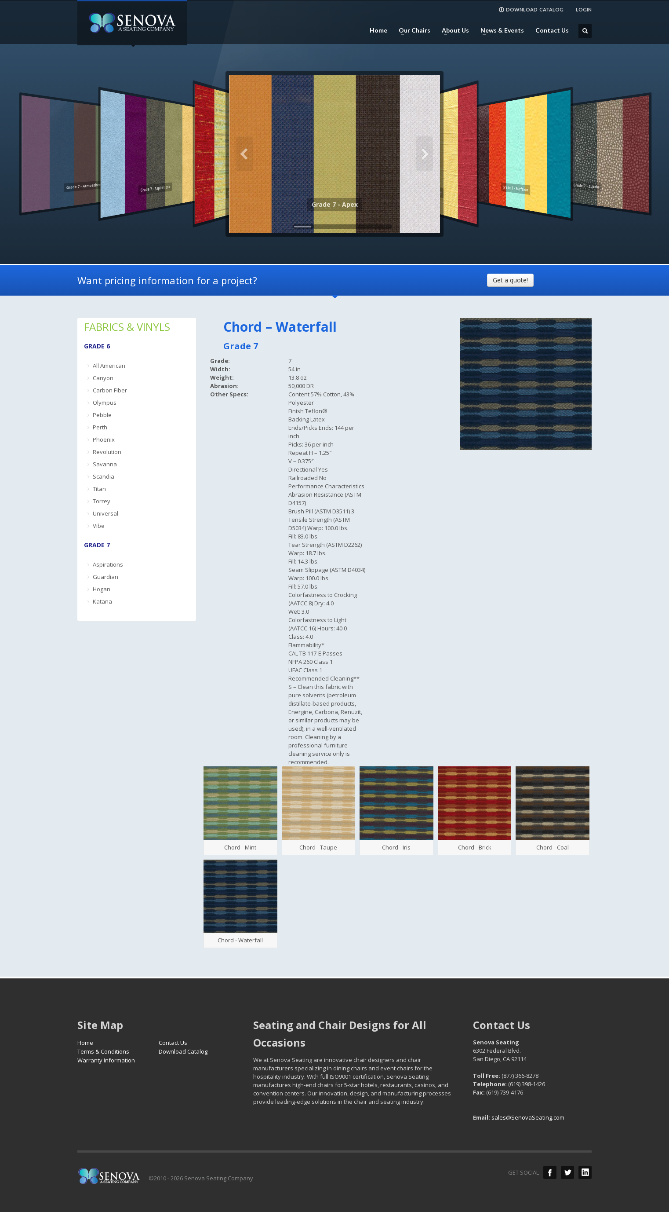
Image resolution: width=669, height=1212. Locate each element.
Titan (99, 489)
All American (109, 366)
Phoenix (104, 439)
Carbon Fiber (110, 390)
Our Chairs (411, 30)
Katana (102, 601)
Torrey (101, 501)
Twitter (567, 1172)
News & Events (499, 30)
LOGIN (584, 9)
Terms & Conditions (103, 1051)
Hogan (101, 589)
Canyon (103, 378)
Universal (105, 513)
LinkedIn (585, 1172)
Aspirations (108, 564)
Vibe (99, 526)
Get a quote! (510, 280)
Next (424, 154)
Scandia (103, 476)
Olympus (104, 402)
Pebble (102, 415)
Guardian (105, 577)
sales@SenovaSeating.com (527, 1117)
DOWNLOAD (531, 10)
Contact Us (552, 30)
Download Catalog (183, 1051)
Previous (244, 154)
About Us (452, 30)
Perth (100, 427)
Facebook (549, 1172)
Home (378, 30)
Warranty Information (106, 1060)
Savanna (105, 464)
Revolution (107, 452)
